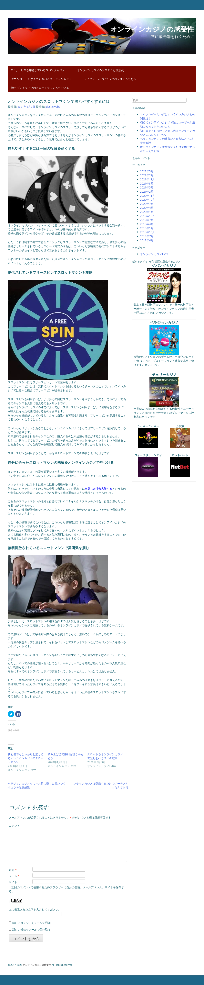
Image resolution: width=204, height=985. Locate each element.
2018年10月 (147, 232)
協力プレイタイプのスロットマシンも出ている (40, 88)
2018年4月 (146, 240)
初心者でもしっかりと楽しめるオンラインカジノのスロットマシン (26, 758)
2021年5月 (146, 187)
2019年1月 (146, 228)
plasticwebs (53, 106)
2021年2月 (146, 191)
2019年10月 (147, 216)
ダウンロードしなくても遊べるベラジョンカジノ (41, 79)
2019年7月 (146, 220)
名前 (13, 870)
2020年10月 (147, 199)
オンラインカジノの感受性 (37, 965)
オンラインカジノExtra (154, 254)
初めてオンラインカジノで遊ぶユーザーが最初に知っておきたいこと (167, 124)
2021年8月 (146, 183)
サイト (13, 882)
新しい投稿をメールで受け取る (31, 929)
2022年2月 (146, 175)
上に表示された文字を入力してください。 (35, 909)
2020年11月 (147, 196)
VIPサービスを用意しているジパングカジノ (38, 70)
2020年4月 (146, 207)
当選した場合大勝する (98, 488)
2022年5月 (146, 171)
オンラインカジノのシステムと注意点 (100, 70)
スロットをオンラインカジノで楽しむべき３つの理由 (105, 756)
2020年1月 (146, 212)
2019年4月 (146, 224)
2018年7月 (146, 236)
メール (14, 876)
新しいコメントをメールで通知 (31, 923)
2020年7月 (146, 204)
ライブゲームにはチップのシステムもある (110, 79)
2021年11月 (147, 179)
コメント (14, 825)
